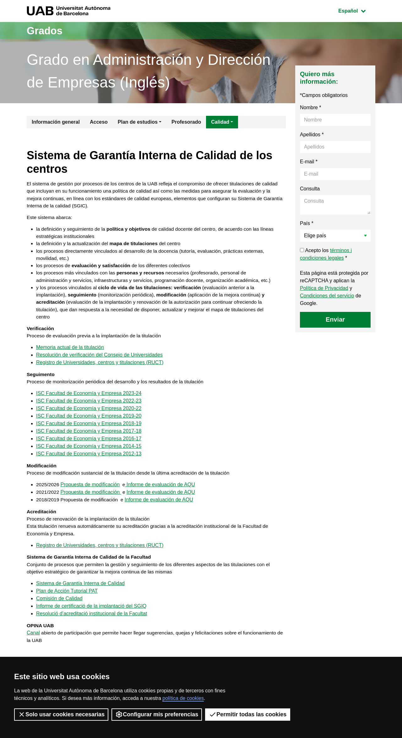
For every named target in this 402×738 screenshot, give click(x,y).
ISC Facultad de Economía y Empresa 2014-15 (88, 461)
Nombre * (310, 107)
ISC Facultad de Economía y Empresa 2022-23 (88, 416)
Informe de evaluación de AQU (161, 501)
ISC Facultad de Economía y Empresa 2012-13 (88, 469)
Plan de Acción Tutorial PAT (67, 610)
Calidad (220, 122)
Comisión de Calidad (59, 618)
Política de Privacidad (324, 288)
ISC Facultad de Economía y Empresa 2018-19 (88, 439)
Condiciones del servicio (327, 295)
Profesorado (186, 122)
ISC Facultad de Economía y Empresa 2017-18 (88, 446)
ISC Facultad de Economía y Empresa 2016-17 (88, 454)
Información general (56, 122)
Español (356, 10)
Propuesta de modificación (91, 501)
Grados (46, 30)
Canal (33, 653)
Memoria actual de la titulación (70, 361)
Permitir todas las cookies (247, 714)
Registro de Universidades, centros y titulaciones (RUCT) (99, 376)
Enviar (335, 319)
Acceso (99, 122)
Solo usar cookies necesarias (61, 714)
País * (306, 223)
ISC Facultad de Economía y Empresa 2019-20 (88, 431)
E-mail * (309, 161)
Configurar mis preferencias (156, 714)
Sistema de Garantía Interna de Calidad (80, 603)
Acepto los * (326, 254)
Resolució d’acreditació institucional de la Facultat (91, 633)
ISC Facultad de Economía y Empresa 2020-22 (88, 423)
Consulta (310, 188)
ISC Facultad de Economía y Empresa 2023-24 (88, 408)
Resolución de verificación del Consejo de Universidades (99, 369)
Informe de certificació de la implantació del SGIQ (91, 625)
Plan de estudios (138, 122)
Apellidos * (312, 134)
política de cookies (183, 698)
